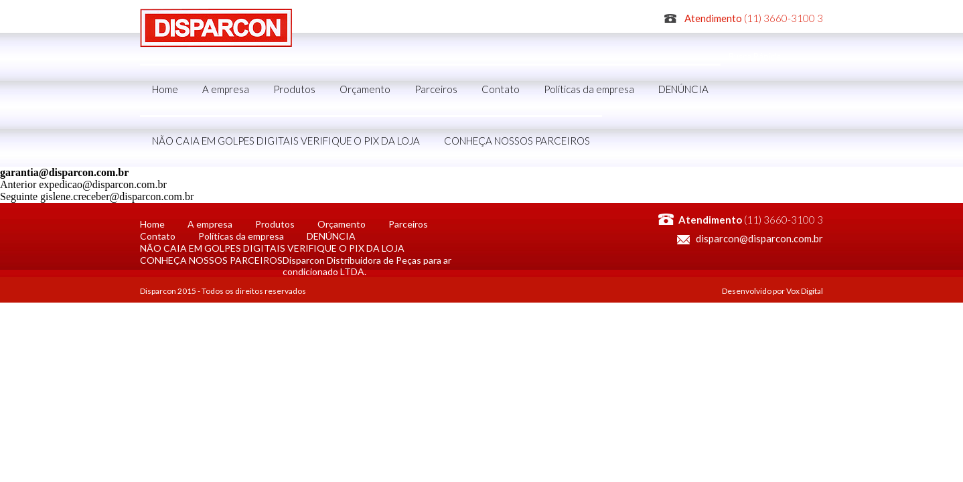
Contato (501, 89)
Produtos (294, 89)
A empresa (225, 89)
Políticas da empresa (589, 89)
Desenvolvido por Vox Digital (772, 291)
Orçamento (365, 89)
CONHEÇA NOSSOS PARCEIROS (517, 141)
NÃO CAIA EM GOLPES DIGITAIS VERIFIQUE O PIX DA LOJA (286, 141)
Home (165, 89)
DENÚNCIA (683, 89)
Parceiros (436, 89)
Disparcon (216, 28)
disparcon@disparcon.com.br (759, 238)
